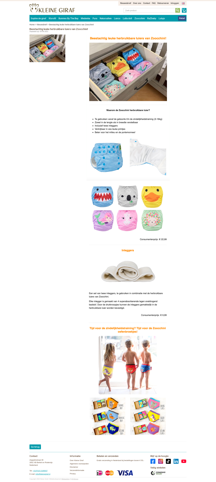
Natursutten (106, 18)
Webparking (66, 479)
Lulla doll (127, 18)
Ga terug (35, 447)
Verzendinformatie (77, 470)
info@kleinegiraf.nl (43, 474)
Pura (95, 18)
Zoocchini (139, 18)
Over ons (137, 3)
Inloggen (175, 3)
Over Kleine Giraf (77, 460)
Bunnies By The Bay (68, 18)
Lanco (117, 18)
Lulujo (162, 18)
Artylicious (74, 479)
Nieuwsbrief (125, 3)
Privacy (73, 474)
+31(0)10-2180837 (40, 471)
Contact (146, 3)
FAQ (154, 3)
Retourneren (163, 3)
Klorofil (52, 18)
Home (32, 24)
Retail (182, 18)
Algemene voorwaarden (79, 464)
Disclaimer (74, 467)
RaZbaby (151, 18)
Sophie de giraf (38, 18)
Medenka (85, 18)
